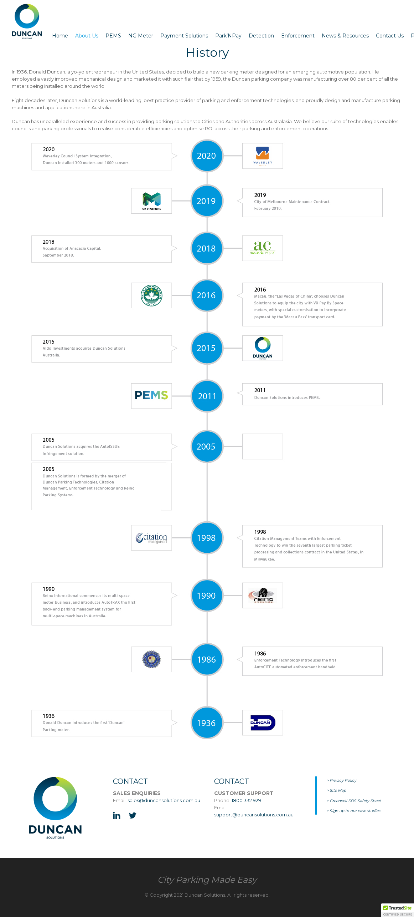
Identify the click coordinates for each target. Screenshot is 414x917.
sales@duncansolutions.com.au (164, 800)
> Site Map (336, 790)
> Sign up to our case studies (353, 811)
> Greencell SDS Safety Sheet (353, 801)
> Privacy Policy (341, 780)
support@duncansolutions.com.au (254, 814)
